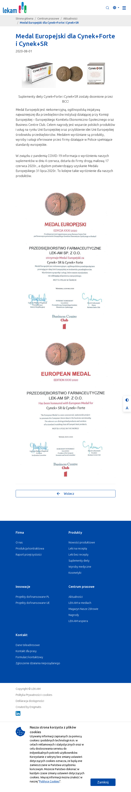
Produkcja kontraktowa (30, 548)
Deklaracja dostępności (30, 701)
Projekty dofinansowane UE (33, 602)
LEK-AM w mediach (80, 602)
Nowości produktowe (82, 542)
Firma (20, 532)
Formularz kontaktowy (29, 657)
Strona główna (24, 18)
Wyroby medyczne (80, 566)
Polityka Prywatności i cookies (34, 694)
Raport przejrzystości (29, 554)
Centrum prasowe (48, 18)
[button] (107, 7)
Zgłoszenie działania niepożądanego (38, 663)
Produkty (75, 532)
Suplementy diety (79, 560)
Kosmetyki (75, 572)
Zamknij (103, 782)
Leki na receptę (78, 548)
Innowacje (23, 586)
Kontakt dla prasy (26, 651)
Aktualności (70, 18)
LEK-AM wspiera (78, 621)
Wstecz (65, 493)
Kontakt (22, 635)
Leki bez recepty (79, 554)
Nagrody (74, 615)
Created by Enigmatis (28, 707)
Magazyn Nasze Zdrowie (83, 608)
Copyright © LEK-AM (28, 688)
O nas (19, 542)
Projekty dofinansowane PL (32, 596)
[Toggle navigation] (124, 8)
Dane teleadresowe (28, 645)
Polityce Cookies (49, 781)
